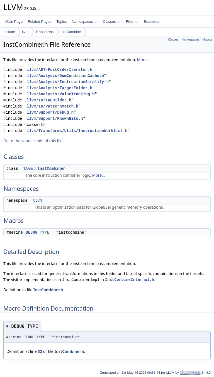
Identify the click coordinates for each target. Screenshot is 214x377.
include (9, 32)
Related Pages (39, 21)
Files (132, 21)
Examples (151, 21)
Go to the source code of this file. (33, 140)
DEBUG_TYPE (37, 232)
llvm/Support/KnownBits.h (55, 118)
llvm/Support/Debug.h (50, 112)
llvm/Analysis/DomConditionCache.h (65, 75)
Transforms (44, 32)
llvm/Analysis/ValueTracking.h (61, 94)
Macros (208, 39)
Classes (111, 21)
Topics (61, 21)
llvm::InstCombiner (44, 168)
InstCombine (71, 32)
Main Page (14, 21)
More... (143, 59)
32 (40, 351)
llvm (25, 32)
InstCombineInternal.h (129, 279)
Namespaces (84, 21)
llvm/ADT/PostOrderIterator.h (59, 69)
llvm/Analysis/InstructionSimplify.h (68, 81)
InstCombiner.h (48, 289)
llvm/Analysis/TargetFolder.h (59, 88)
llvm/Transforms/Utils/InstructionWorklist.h (77, 130)
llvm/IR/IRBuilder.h (49, 100)
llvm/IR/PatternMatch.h (52, 106)
